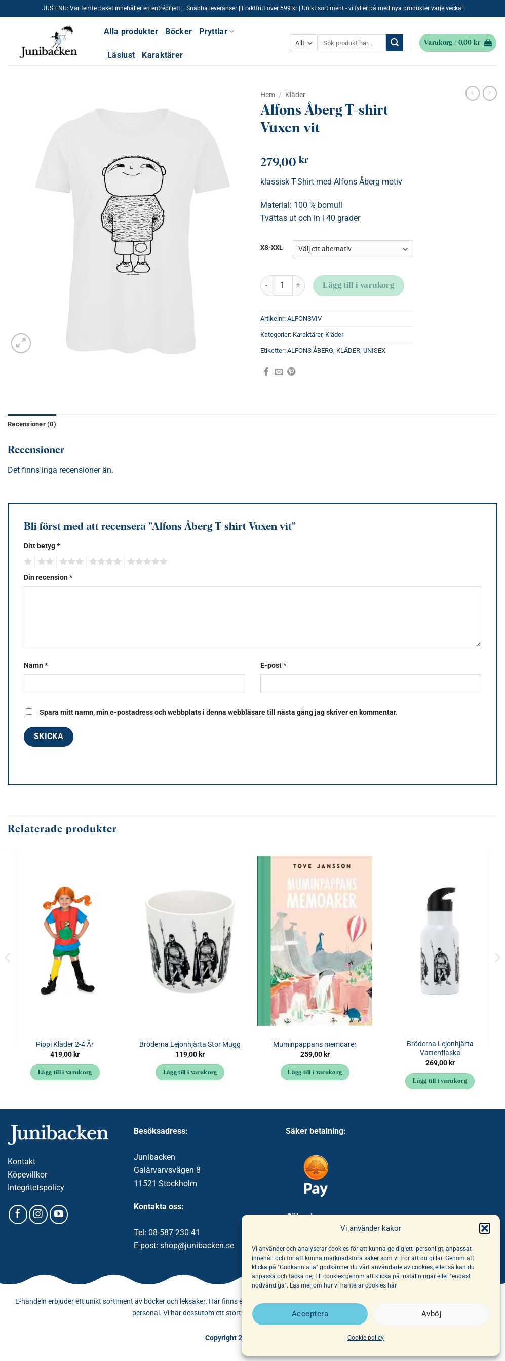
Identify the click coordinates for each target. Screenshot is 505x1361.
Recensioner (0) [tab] (32, 424)
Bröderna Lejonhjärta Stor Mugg (190, 1044)
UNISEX (374, 350)
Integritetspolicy (36, 1187)
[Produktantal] (283, 285)
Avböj (431, 1313)
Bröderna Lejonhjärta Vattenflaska (440, 1049)
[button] (485, 1228)
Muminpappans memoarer (315, 1044)
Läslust (121, 55)
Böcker (178, 31)
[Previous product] (490, 93)
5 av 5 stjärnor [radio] (146, 561)
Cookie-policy (365, 1337)
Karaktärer (162, 55)
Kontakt (21, 1161)
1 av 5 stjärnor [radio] (26, 561)
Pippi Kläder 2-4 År (65, 1044)
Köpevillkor (27, 1175)
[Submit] (394, 43)
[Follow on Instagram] (38, 1214)
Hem (267, 95)
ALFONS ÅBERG (310, 350)
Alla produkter (131, 31)
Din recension (48, 577)
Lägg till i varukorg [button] (65, 1073)
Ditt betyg (42, 546)
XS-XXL (271, 247)
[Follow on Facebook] (18, 1214)
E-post (273, 665)
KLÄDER (348, 350)
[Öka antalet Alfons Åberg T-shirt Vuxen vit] (299, 285)
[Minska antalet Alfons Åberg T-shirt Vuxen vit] (266, 285)
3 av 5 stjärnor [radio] (70, 561)
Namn (36, 665)
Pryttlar (216, 31)
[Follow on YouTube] (59, 1214)
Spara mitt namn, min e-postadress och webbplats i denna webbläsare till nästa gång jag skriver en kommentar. (219, 712)
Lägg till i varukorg (358, 286)
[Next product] (472, 93)
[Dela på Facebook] (266, 372)
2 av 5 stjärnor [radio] (44, 561)
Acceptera (310, 1313)
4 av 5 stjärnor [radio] (104, 561)
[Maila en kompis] (279, 372)
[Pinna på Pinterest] (291, 372)
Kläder (295, 95)
